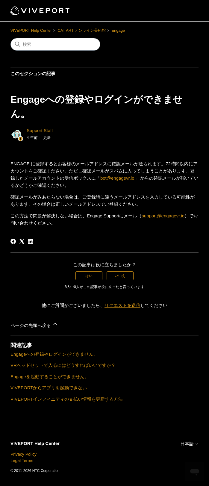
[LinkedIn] (30, 241)
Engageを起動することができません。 (49, 376)
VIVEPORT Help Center (31, 30)
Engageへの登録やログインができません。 (54, 354)
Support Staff (40, 130)
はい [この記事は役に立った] (89, 276)
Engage (118, 30)
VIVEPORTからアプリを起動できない (48, 387)
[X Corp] (22, 241)
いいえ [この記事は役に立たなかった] (120, 276)
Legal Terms (21, 460)
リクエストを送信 (122, 305)
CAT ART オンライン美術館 (81, 30)
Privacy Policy (23, 454)
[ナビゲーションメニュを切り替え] (188, 11)
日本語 (189, 443)
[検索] (55, 44)
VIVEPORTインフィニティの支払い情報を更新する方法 (66, 399)
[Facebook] (13, 241)
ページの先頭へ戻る (34, 324)
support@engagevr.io (163, 215)
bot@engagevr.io (117, 178)
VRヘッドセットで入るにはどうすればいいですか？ (63, 365)
